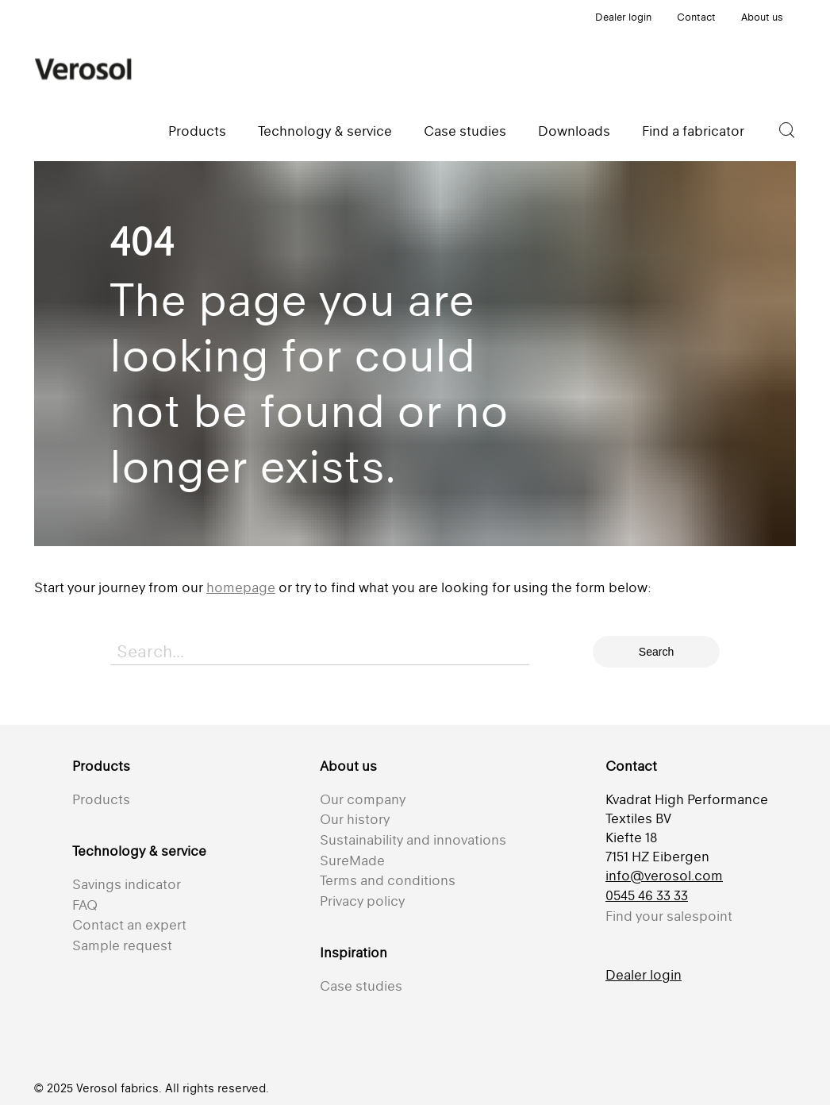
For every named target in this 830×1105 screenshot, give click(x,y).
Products (197, 131)
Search (656, 651)
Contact (696, 17)
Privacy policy (362, 901)
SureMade (352, 860)
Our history (355, 819)
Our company (362, 799)
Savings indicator (126, 884)
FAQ (85, 905)
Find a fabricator (693, 131)
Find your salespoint (668, 916)
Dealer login (623, 17)
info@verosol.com (664, 876)
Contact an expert (129, 925)
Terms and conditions (387, 880)
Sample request (122, 945)
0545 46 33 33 (646, 895)
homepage (240, 587)
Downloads (574, 131)
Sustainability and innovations (413, 840)
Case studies (465, 131)
